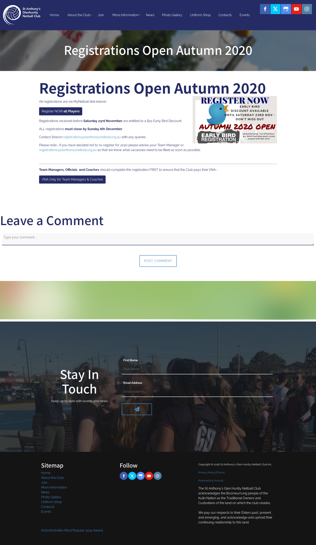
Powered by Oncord (210, 480)
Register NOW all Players (57, 110)
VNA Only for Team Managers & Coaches (69, 178)
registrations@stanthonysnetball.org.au (92, 137)
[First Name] (197, 369)
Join (101, 15)
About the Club (79, 15)
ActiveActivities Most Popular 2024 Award (72, 530)
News (150, 15)
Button (275, 20)
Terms (221, 472)
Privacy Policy (206, 472)
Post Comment (158, 261)
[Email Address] (197, 392)
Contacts (225, 15)
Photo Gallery (172, 15)
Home (54, 15)
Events (245, 15)
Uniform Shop (200, 15)
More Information (125, 15)
